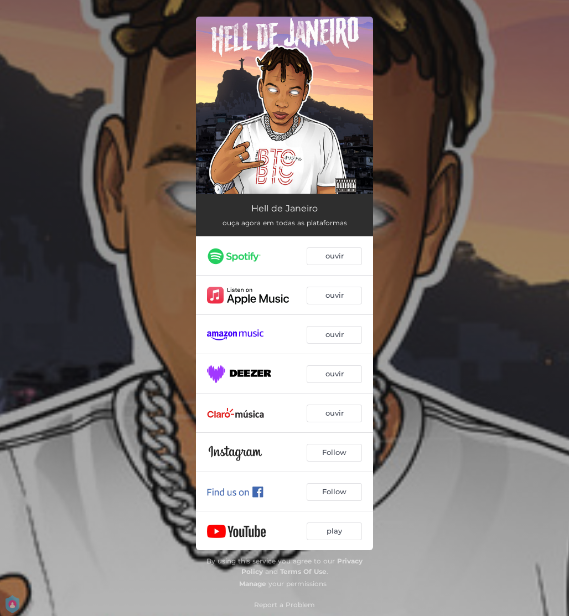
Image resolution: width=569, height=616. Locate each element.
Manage (252, 583)
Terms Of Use (303, 571)
